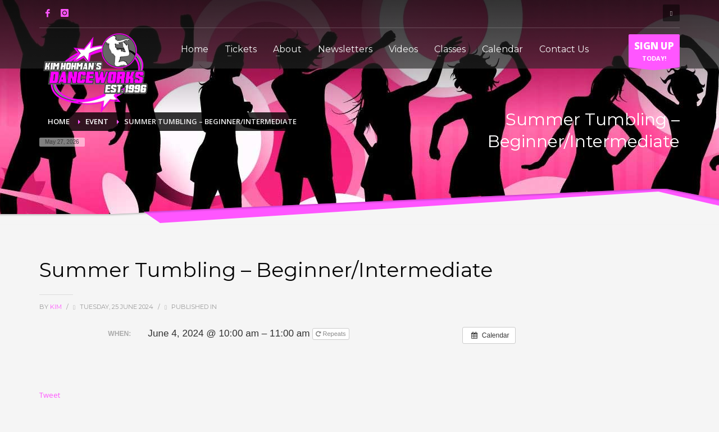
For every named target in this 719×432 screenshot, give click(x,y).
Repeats (331, 333)
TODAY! (654, 53)
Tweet (49, 395)
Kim (56, 307)
